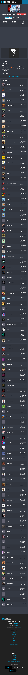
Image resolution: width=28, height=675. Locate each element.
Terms (14, 648)
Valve (19, 627)
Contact (14, 640)
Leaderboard (16, 17)
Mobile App (14, 634)
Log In (25, 2)
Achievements (8, 17)
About (14, 638)
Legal (14, 642)
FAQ (14, 632)
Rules (14, 636)
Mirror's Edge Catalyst (9, 14)
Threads (14, 655)
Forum (21, 17)
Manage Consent (14, 644)
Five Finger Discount (5, 63)
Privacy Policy (14, 646)
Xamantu (16, 625)
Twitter (14, 657)
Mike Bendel (16, 623)
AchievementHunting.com (14, 661)
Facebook (14, 659)
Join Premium (14, 649)
